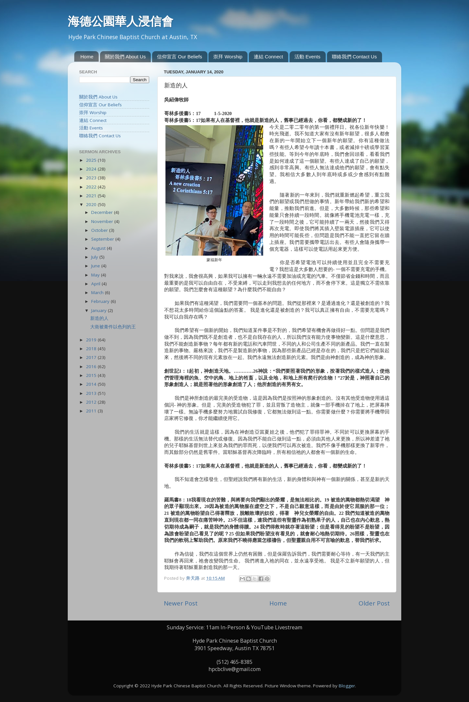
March (98, 292)
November (102, 221)
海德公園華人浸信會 (120, 21)
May (96, 275)
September (103, 239)
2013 (92, 393)
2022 (92, 187)
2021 (92, 196)
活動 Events (307, 56)
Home (86, 56)
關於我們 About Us (125, 56)
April (96, 284)
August (99, 248)
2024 (92, 169)
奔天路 (193, 578)
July (95, 257)
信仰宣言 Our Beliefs (179, 56)
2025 (92, 160)
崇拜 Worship (227, 56)
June (96, 266)
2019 (92, 340)
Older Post (374, 603)
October (100, 230)
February (101, 301)
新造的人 (99, 318)
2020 (92, 204)
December (102, 212)
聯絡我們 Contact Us (354, 56)
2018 (92, 348)
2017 (92, 357)
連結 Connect (268, 56)
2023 (92, 178)
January (99, 310)
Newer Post (181, 603)
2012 (92, 402)
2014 (92, 384)
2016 (92, 366)
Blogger (347, 686)
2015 (92, 375)
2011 (92, 411)
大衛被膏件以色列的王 (113, 327)
